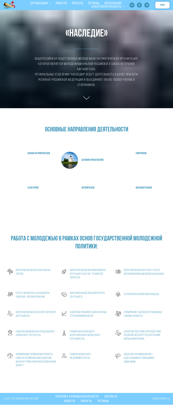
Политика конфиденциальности (77, 396)
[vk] (131, 5)
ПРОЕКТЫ (77, 3)
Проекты (86, 401)
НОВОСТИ (61, 3)
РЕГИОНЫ (94, 3)
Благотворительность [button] (107, 6)
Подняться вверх (161, 399)
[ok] (139, 5)
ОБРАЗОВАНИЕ (113, 3)
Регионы (103, 401)
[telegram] (146, 5)
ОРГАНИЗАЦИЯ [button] (39, 3)
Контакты (111, 396)
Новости (69, 401)
